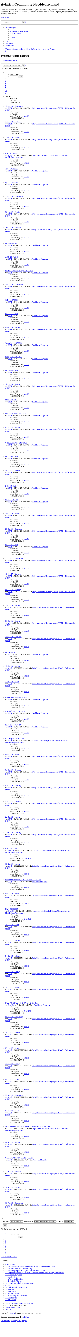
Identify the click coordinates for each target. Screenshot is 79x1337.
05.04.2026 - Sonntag (12, 212)
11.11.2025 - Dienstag (13, 574)
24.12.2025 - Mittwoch (13, 956)
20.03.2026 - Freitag (12, 605)
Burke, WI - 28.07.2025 (13, 357)
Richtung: (65, 1221)
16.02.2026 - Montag (12, 864)
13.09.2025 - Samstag (13, 833)
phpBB (12, 1313)
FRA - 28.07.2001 (11, 457)
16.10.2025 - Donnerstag (14, 1203)
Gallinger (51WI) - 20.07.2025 (16, 697)
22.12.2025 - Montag (12, 972)
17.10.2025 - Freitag (12, 1187)
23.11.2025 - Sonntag (12, 1048)
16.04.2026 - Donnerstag (14, 106)
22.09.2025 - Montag (12, 817)
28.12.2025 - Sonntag (12, 925)
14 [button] (6, 91)
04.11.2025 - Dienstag (13, 590)
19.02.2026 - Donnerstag (14, 196)
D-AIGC (11, 850)
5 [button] (5, 87)
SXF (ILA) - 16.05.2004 (13, 725)
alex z (10, 623)
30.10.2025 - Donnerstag (14, 1095)
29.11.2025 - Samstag (13, 1032)
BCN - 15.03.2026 (11, 545)
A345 (10, 155)
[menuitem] (19, 31)
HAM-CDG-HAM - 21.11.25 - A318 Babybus (21, 1003)
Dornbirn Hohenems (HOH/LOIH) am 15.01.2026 (23, 880)
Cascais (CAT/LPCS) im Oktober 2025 (19, 1158)
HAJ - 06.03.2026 (11, 848)
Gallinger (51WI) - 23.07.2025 (16, 443)
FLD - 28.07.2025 (11, 400)
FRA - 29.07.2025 (11, 243)
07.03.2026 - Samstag (13, 786)
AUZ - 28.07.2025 (11, 257)
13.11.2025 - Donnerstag (14, 558)
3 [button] (5, 83)
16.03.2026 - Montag (12, 666)
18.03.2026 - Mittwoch (13, 637)
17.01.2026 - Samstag (13, 384)
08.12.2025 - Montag (12, 427)
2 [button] (5, 81)
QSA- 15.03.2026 (11, 500)
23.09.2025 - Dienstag (13, 801)
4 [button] (5, 85)
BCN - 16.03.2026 (11, 486)
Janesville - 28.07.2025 (13, 343)
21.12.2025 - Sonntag (12, 987)
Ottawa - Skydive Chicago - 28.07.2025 (19, 271)
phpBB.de (25, 1317)
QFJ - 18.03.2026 (11, 182)
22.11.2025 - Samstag (13, 470)
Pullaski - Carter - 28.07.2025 (15, 413)
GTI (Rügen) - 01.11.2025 (14, 738)
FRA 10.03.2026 (11, 652)
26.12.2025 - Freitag (12, 940)
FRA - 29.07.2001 (11, 370)
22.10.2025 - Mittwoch (13, 1171)
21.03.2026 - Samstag (13, 621)
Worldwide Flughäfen (40, 171)
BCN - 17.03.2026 (11, 314)
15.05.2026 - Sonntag (12, 682)
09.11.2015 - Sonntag (12, 1079)
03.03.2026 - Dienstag (13, 770)
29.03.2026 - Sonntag (12, 513)
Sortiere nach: (39, 1221)
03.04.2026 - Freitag (12, 327)
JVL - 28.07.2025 (11, 300)
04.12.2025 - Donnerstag (14, 1017)
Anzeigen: (13, 1221)
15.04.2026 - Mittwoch (13, 122)
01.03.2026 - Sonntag (12, 754)
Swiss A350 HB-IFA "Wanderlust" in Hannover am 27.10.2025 (27, 1126)
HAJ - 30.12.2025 (11, 909)
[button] (5, 72)
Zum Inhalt (5, 17)
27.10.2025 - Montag (12, 1142)
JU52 (10, 895)
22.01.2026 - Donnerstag (14, 284)
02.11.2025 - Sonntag (12, 1111)
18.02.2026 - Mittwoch (13, 228)
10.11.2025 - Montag (12, 1064)
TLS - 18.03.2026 (11, 169)
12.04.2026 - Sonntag (12, 137)
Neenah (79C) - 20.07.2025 (15, 711)
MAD (10, 108)
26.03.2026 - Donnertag (13, 529)
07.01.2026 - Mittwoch (13, 893)
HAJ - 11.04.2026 (11, 153)
